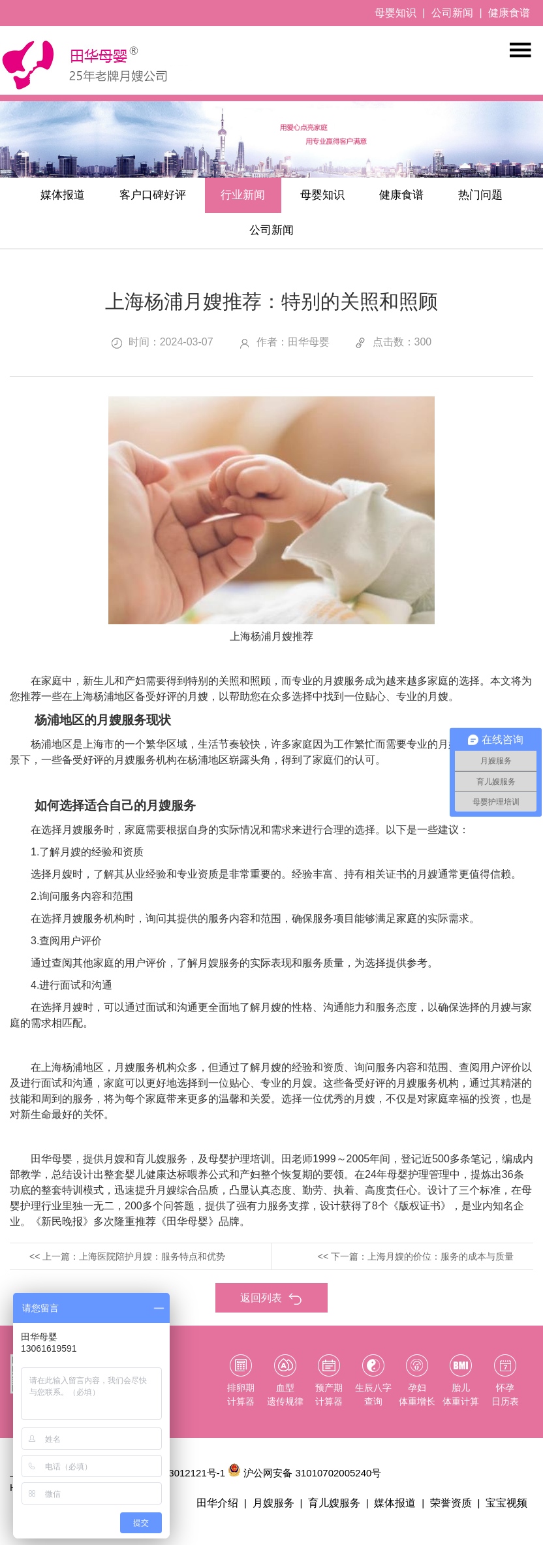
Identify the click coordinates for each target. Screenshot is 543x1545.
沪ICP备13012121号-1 (176, 1481)
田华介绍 (230, 1511)
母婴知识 (395, 12)
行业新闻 (283, 197)
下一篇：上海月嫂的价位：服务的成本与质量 (422, 1263)
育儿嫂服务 (342, 1511)
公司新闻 (452, 12)
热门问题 (227, 236)
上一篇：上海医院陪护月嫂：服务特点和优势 (133, 1263)
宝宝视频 (508, 1511)
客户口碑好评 (182, 197)
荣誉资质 (454, 1511)
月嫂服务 (283, 1511)
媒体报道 (82, 197)
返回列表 (271, 1305)
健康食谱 (509, 12)
